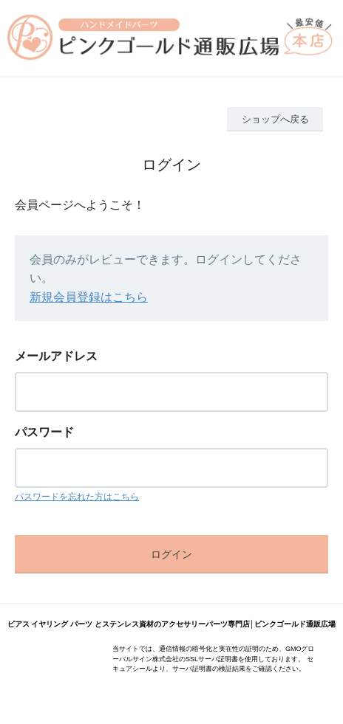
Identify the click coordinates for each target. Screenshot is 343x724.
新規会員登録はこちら (89, 297)
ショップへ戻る (275, 119)
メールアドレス (56, 356)
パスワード (44, 432)
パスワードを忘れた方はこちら (77, 497)
